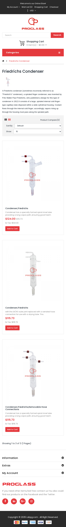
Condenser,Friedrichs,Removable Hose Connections (26, 408)
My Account (13, 7)
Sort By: (9, 125)
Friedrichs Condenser (19, 61)
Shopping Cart (41, 7)
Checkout (54, 7)
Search (57, 35)
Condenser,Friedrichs (16, 208)
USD (33, 10)
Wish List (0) (27, 7)
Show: (9, 131)
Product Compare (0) (50, 120)
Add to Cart (12, 228)
